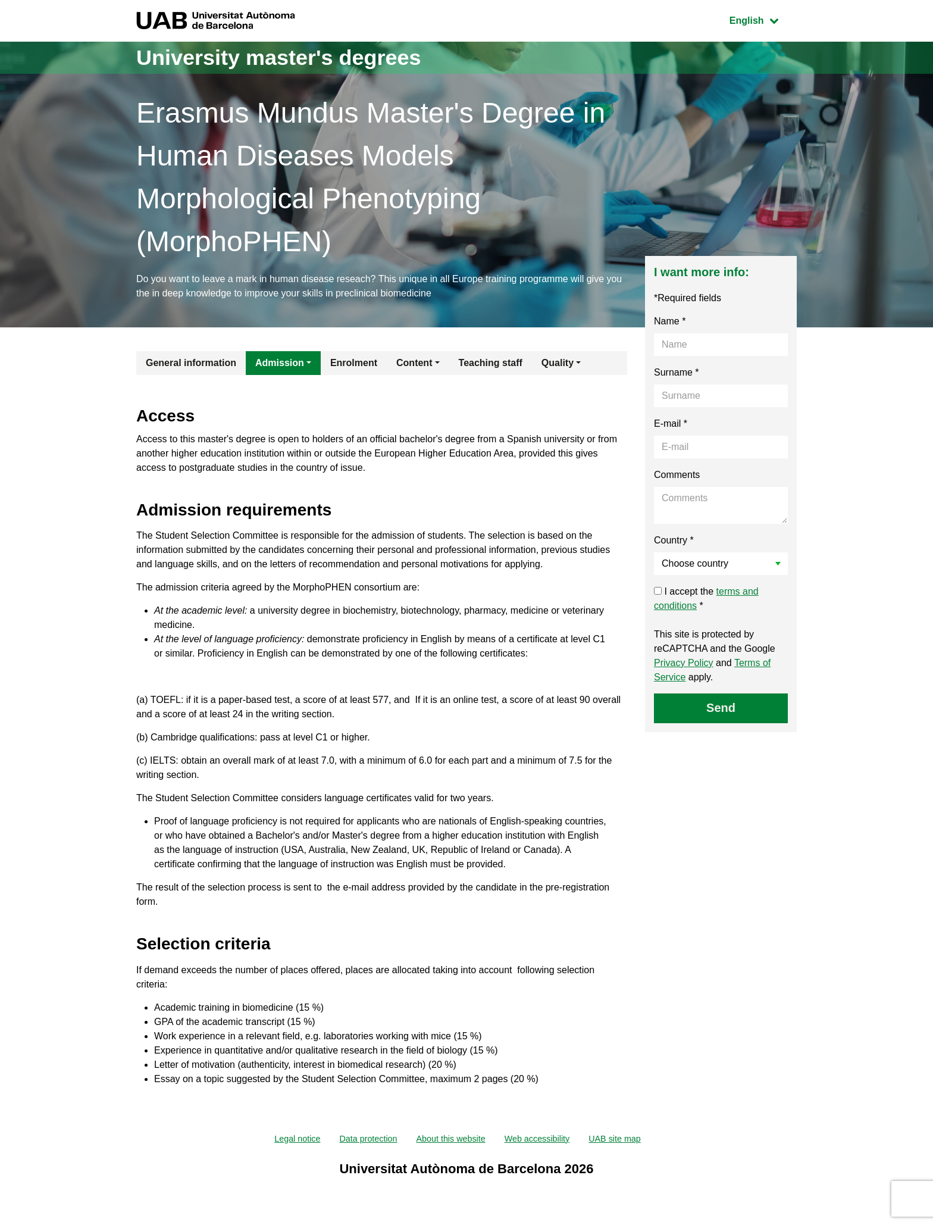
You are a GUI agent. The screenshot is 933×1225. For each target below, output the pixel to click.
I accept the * (706, 598)
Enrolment (353, 363)
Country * (674, 540)
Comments (677, 475)
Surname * (676, 372)
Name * (669, 321)
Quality (557, 363)
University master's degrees (278, 57)
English (763, 19)
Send (720, 707)
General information (191, 363)
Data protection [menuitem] (360, 1140)
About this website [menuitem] (450, 1140)
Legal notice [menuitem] (283, 1140)
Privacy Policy (683, 663)
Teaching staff (490, 363)
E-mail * (670, 423)
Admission (279, 363)
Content (414, 363)
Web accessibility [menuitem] (544, 1140)
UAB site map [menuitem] (629, 1140)
